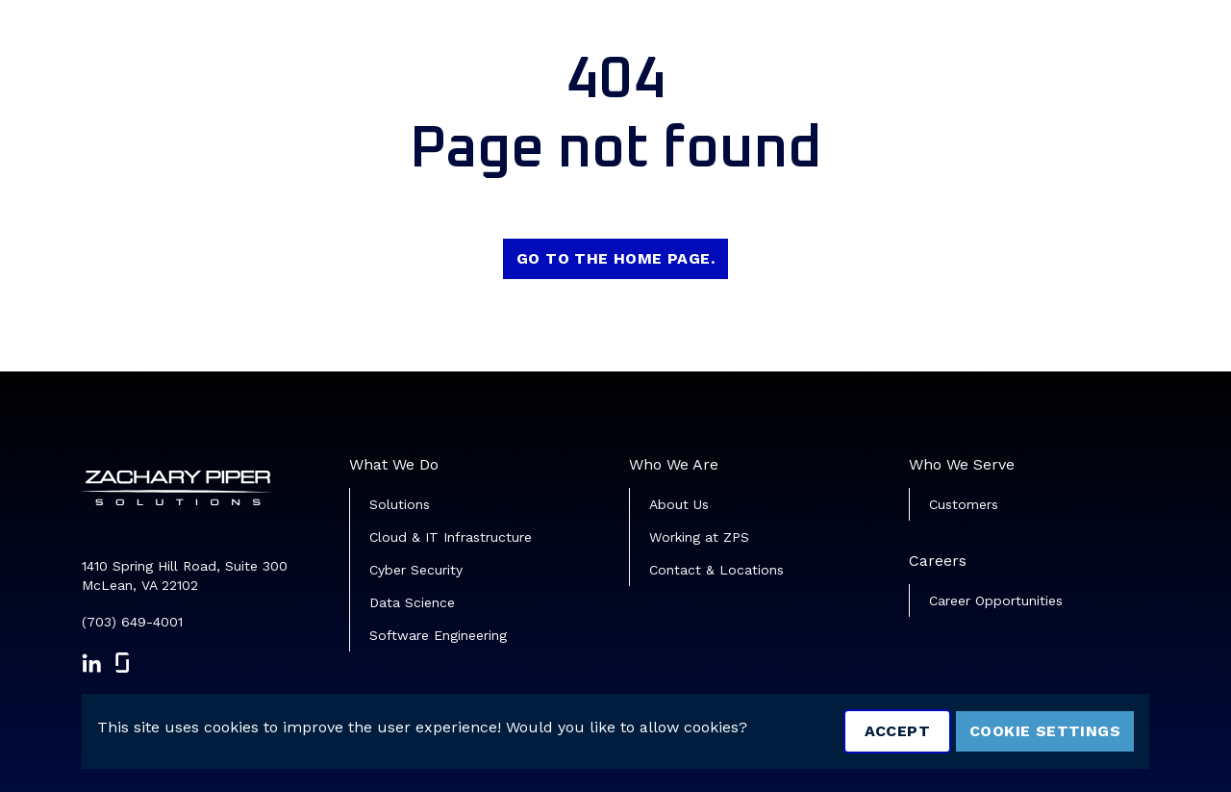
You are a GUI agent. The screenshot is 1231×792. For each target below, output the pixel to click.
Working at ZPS (699, 537)
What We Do (394, 464)
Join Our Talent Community (1034, 44)
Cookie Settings (1044, 731)
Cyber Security (416, 569)
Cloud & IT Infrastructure (450, 537)
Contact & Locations (716, 569)
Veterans (857, 44)
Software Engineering (438, 635)
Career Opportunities (996, 600)
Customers (963, 504)
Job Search (748, 44)
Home (653, 44)
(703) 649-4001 (132, 621)
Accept (897, 731)
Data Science (412, 602)
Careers (938, 560)
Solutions (399, 504)
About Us (679, 504)
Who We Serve (962, 464)
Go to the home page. (615, 258)
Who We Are (673, 464)
